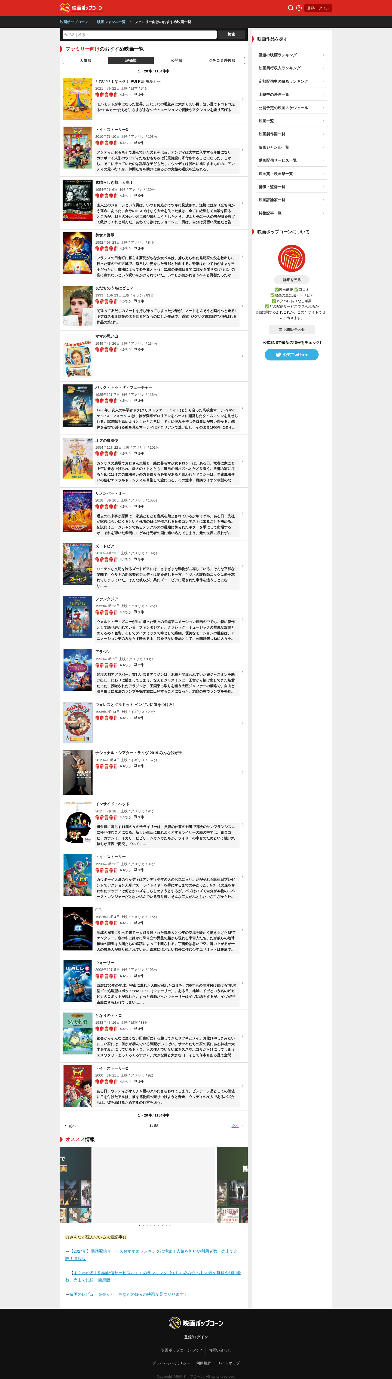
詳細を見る (292, 280)
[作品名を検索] (140, 34)
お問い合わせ (292, 330)
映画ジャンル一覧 (111, 22)
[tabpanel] (154, 1185)
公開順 (176, 60)
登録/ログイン (318, 8)
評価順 (131, 60)
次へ (238, 1126)
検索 (231, 34)
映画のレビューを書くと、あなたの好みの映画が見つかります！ (128, 1294)
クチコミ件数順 (222, 60)
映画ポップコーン (74, 22)
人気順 (85, 60)
